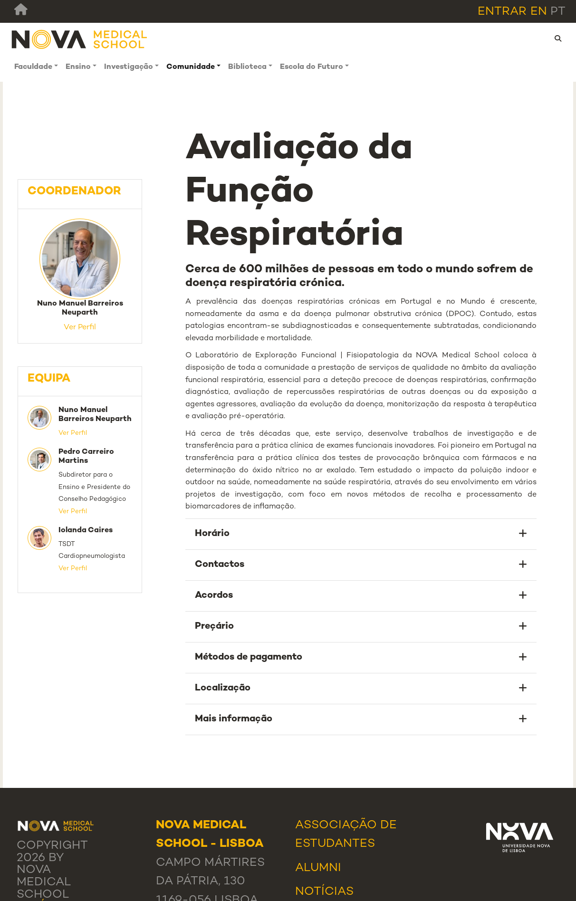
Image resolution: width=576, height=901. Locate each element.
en (538, 12)
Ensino (78, 67)
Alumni (318, 868)
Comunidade (190, 67)
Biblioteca (247, 67)
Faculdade (33, 67)
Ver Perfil (80, 328)
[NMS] (79, 39)
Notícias (324, 892)
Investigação (128, 67)
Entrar (502, 12)
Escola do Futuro (311, 67)
